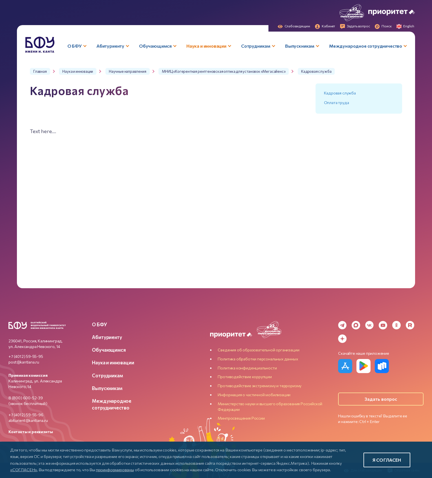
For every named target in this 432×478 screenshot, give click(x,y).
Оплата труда (336, 102)
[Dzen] (342, 338)
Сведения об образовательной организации (258, 349)
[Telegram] (342, 325)
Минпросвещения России (241, 418)
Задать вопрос (381, 399)
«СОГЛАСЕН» (23, 469)
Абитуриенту (107, 337)
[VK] (369, 325)
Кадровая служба (340, 93)
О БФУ (99, 324)
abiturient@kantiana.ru (28, 420)
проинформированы (115, 469)
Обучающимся (108, 350)
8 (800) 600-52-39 (25, 397)
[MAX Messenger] (356, 325)
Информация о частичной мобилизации (254, 394)
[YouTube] (383, 325)
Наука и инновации (113, 362)
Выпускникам (107, 388)
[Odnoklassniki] (396, 325)
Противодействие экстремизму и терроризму (259, 385)
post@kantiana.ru (23, 362)
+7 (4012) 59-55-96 (25, 414)
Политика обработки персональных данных (258, 358)
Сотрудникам (107, 375)
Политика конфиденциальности (247, 367)
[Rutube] (410, 325)
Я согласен (387, 459)
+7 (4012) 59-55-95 (25, 356)
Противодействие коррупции (245, 376)
